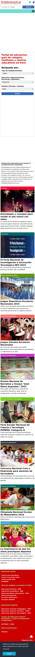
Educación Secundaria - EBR (12, 591)
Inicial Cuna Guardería (10, 575)
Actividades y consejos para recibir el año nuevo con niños (16, 216)
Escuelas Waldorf (8, 599)
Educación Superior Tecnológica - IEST (16, 613)
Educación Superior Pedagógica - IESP (16, 609)
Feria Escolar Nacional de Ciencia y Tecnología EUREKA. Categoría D (15, 427)
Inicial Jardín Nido (8, 579)
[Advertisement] (17, 31)
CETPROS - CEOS (7, 624)
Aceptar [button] (9, 653)
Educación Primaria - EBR (11, 589)
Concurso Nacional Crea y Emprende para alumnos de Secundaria (16, 471)
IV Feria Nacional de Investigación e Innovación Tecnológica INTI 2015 (15, 262)
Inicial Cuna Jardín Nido (10, 577)
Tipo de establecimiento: (11, 71)
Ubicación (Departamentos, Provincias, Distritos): (12, 78)
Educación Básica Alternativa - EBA (15, 593)
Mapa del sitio (27, 640)
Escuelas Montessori (9, 597)
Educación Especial (8, 595)
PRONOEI (4, 581)
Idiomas (4, 632)
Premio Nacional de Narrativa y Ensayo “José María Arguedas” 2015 (14, 384)
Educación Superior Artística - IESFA (15, 611)
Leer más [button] (6, 649)
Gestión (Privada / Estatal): (12, 86)
